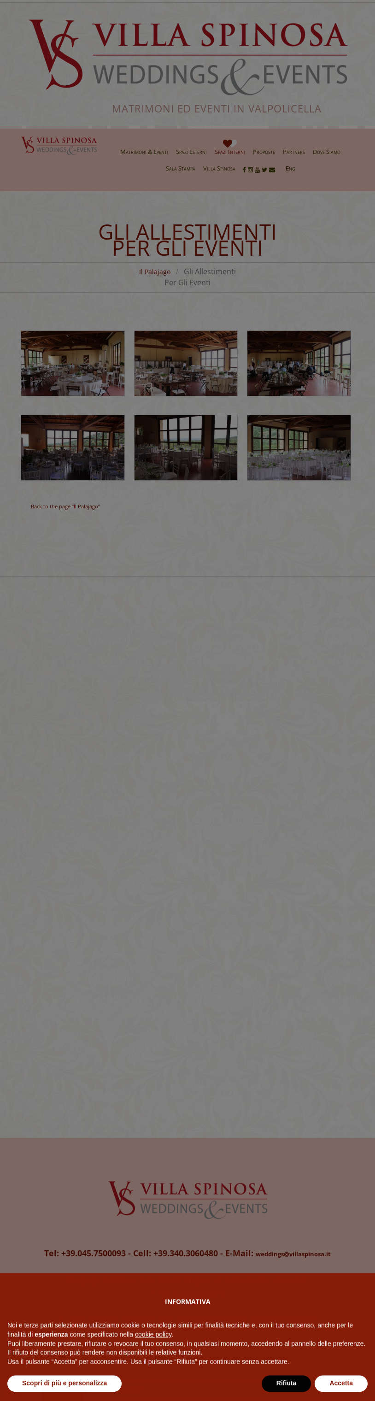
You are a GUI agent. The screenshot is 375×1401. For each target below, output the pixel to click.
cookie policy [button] (153, 1355)
